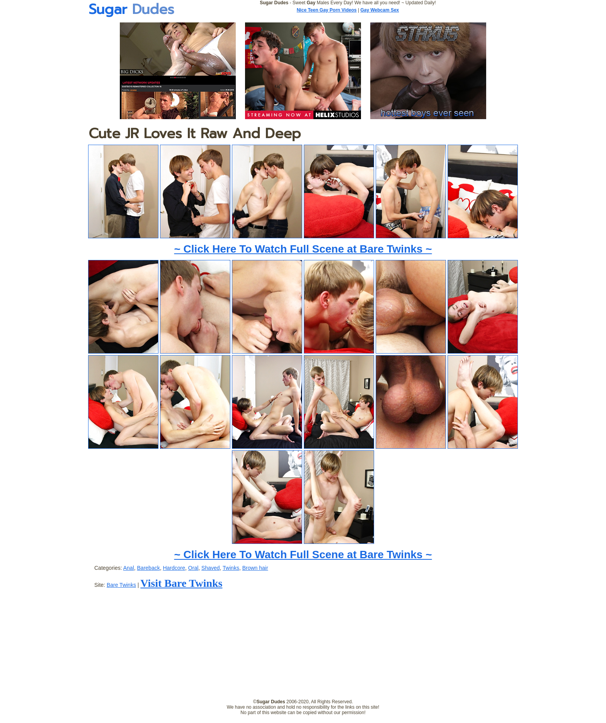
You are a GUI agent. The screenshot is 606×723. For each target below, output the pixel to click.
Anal (128, 568)
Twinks (231, 568)
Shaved (210, 568)
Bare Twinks (121, 585)
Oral (193, 568)
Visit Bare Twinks (181, 583)
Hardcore (174, 568)
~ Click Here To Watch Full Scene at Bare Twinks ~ (303, 249)
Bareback (148, 568)
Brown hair (255, 568)
